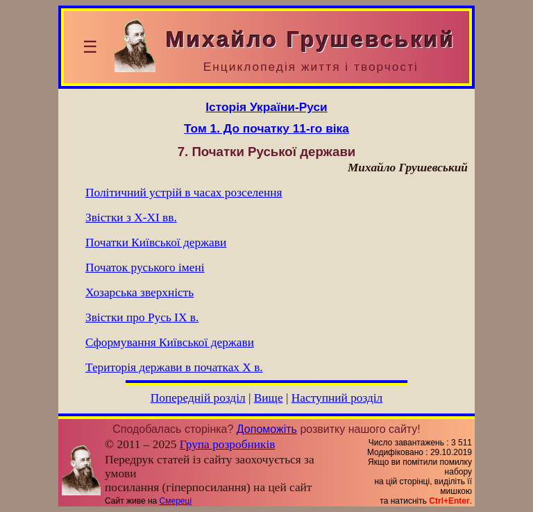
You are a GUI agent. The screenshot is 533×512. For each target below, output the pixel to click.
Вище (268, 397)
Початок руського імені (145, 267)
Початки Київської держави (155, 242)
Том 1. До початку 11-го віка (266, 128)
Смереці (176, 501)
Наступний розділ (336, 397)
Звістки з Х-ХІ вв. (131, 217)
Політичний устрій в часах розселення (183, 192)
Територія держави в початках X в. (174, 367)
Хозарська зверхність (139, 292)
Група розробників (228, 444)
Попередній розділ (198, 397)
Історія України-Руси (266, 107)
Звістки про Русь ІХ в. (141, 317)
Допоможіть (267, 429)
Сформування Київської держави (169, 342)
